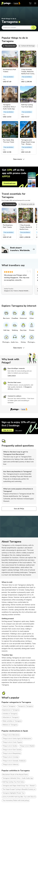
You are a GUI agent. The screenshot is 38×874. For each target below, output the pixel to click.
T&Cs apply (18, 430)
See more (19, 159)
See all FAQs (19, 509)
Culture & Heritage (27, 46)
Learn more (12, 375)
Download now (10, 183)
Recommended (9, 46)
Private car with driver (28, 204)
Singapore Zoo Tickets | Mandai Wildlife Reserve (19, 291)
